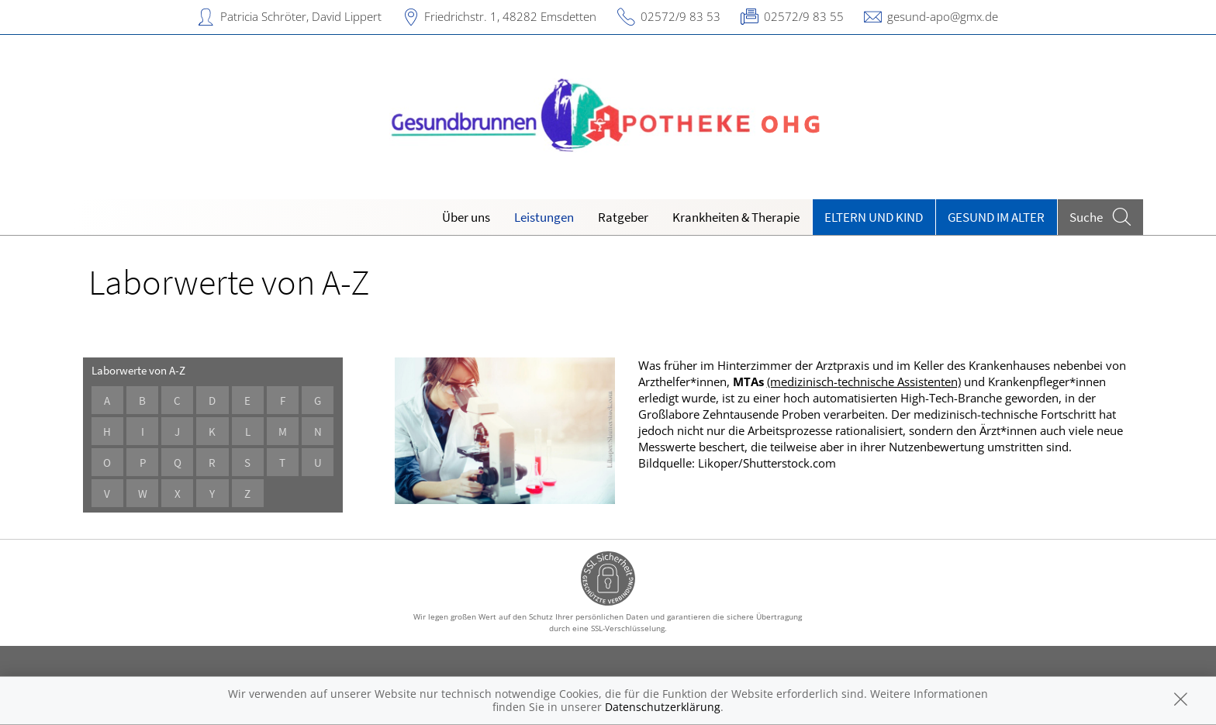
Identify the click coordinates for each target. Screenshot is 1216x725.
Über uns (466, 217)
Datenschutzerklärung (662, 706)
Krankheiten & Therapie (736, 217)
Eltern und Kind (873, 217)
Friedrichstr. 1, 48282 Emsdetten (510, 16)
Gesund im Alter (996, 217)
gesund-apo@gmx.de (942, 16)
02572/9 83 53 (680, 16)
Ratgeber (623, 217)
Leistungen (544, 217)
